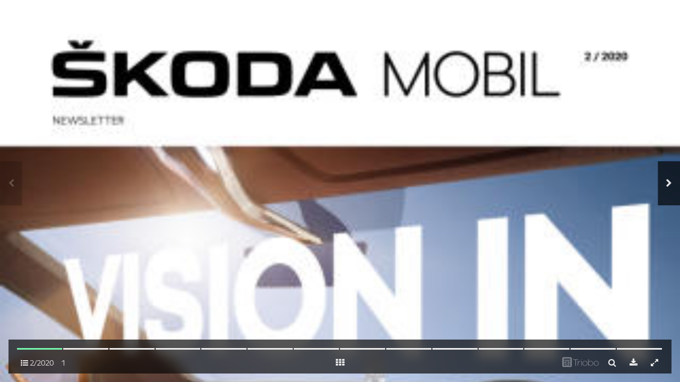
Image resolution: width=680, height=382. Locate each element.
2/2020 (37, 363)
